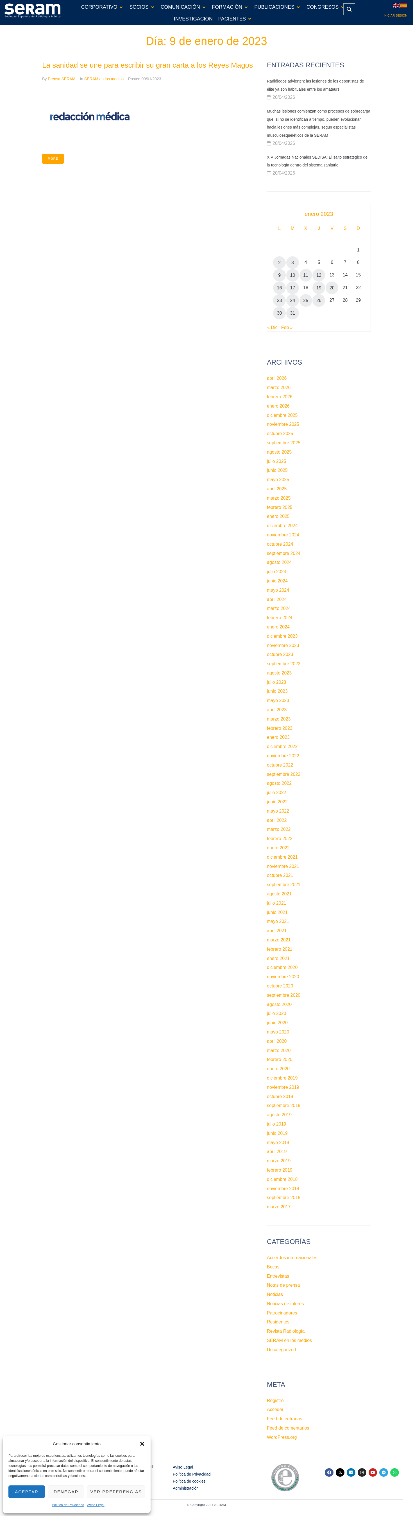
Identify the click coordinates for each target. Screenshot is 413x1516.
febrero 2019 (279, 1170)
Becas (273, 1267)
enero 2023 (278, 737)
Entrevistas (278, 1276)
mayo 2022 (278, 811)
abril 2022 (277, 820)
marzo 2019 (279, 1160)
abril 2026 (277, 378)
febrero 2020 (279, 1059)
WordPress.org (282, 1437)
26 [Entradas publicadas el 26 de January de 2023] (318, 300)
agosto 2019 (279, 1114)
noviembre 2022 (283, 755)
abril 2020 (277, 1041)
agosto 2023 (279, 673)
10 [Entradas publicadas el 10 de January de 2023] (292, 275)
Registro (275, 1400)
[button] (142, 1444)
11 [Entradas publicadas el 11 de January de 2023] (305, 275)
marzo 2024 (279, 608)
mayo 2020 (278, 1032)
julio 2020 (276, 1013)
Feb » (287, 327)
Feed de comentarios (288, 1428)
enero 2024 (278, 627)
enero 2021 (278, 958)
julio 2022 (276, 792)
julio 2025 (276, 461)
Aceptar (26, 1491)
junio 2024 (277, 580)
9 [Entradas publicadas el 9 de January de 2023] (279, 275)
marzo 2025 (279, 498)
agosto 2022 (279, 783)
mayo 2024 (278, 590)
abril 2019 (277, 1151)
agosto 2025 (279, 452)
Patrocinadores (282, 1313)
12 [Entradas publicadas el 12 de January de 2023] (318, 275)
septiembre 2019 (283, 1105)
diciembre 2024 (282, 525)
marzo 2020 (279, 1050)
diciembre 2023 (282, 636)
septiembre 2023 (283, 663)
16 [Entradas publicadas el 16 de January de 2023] (279, 287)
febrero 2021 (279, 949)
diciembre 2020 (282, 967)
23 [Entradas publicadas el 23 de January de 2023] (279, 300)
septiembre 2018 (283, 1197)
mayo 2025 (278, 479)
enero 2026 (278, 406)
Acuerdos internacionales (292, 1257)
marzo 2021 (279, 940)
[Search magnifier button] (349, 9)
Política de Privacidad (68, 1505)
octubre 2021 (280, 875)
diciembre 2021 (282, 857)
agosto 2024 (279, 562)
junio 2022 (277, 801)
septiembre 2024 (283, 553)
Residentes (278, 1322)
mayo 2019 (278, 1142)
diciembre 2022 (282, 746)
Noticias (275, 1294)
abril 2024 (277, 599)
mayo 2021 (278, 921)
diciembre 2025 (282, 415)
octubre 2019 (280, 1096)
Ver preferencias (116, 1491)
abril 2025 (277, 488)
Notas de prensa (283, 1285)
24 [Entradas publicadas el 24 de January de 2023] (292, 300)
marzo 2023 (279, 719)
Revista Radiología (286, 1331)
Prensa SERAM (61, 79)
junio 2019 (277, 1133)
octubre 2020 (280, 986)
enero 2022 (278, 847)
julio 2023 (276, 682)
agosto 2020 (279, 1004)
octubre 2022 (280, 765)
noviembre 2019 (283, 1087)
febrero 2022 (279, 838)
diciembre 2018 (282, 1179)
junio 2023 (277, 691)
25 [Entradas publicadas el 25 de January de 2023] (305, 300)
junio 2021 (277, 912)
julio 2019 (276, 1124)
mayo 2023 (278, 700)
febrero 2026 (279, 396)
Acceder (275, 1409)
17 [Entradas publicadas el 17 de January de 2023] (292, 287)
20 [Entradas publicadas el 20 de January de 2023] (332, 287)
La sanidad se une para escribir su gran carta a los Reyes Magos (147, 65)
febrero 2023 (279, 728)
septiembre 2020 (283, 995)
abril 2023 (277, 709)
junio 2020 (277, 1022)
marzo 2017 (279, 1206)
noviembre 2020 (283, 976)
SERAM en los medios (104, 79)
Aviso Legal (96, 1505)
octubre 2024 (280, 544)
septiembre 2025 (283, 442)
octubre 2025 (280, 433)
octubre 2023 (280, 654)
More (53, 158)
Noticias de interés (285, 1303)
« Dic (272, 327)
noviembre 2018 (283, 1188)
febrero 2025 (279, 507)
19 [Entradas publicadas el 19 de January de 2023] (318, 287)
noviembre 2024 (283, 534)
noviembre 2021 (283, 866)
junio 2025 (277, 470)
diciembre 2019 (282, 1078)
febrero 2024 (279, 617)
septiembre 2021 (283, 884)
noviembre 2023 (283, 645)
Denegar (66, 1491)
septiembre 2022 (283, 774)
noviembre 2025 (283, 424)
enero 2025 (278, 516)
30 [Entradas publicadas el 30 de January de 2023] (279, 313)
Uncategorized (281, 1349)
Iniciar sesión (395, 15)
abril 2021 (277, 930)
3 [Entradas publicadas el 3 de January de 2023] (292, 262)
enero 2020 (278, 1068)
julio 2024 (276, 571)
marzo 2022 (279, 829)
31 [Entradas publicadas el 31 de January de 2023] (292, 313)
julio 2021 (276, 903)
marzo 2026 (279, 387)
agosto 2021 (279, 893)
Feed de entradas (284, 1418)
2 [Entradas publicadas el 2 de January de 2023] (279, 262)
